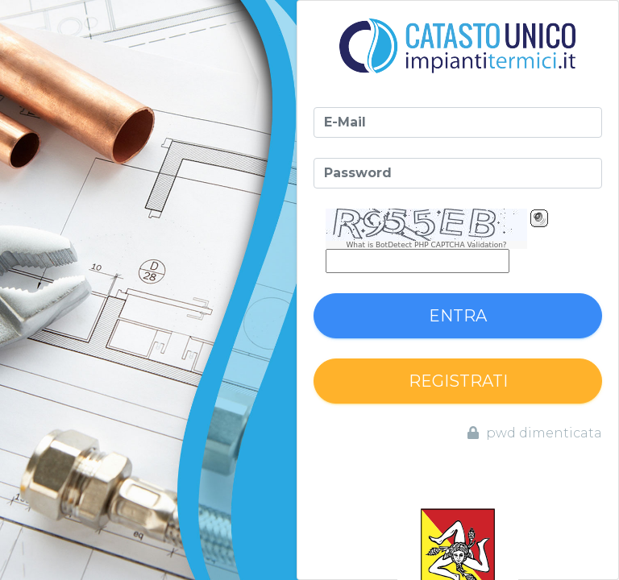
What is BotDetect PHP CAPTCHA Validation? (426, 245)
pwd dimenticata (534, 433)
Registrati (458, 381)
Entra (458, 315)
